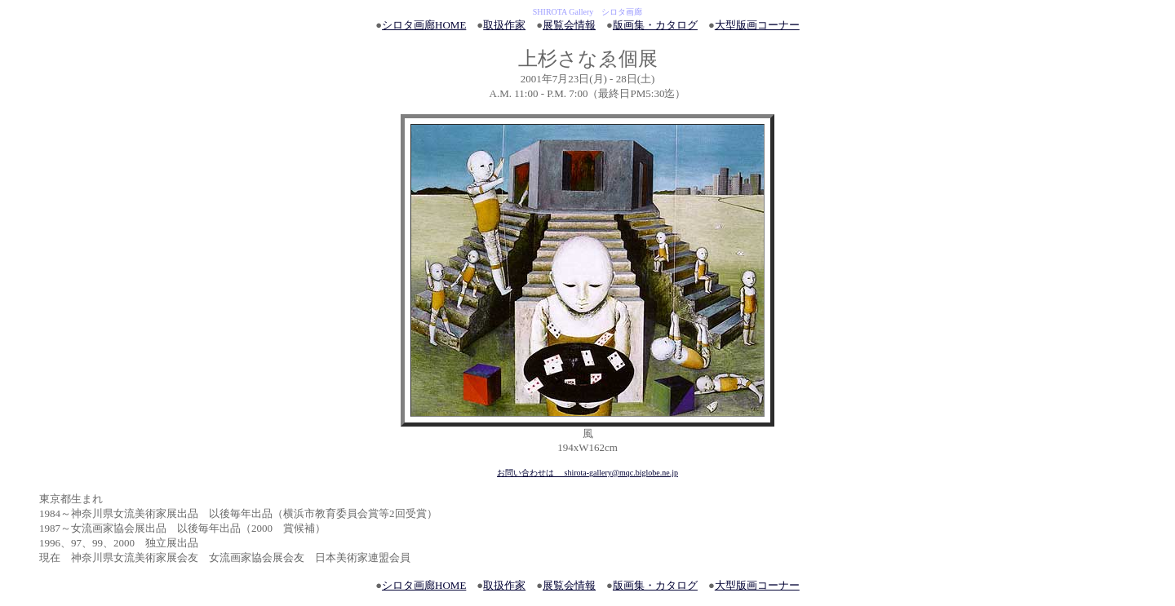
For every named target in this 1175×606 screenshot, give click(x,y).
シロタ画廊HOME (424, 25)
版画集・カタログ (655, 25)
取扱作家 (504, 25)
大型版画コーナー (757, 25)
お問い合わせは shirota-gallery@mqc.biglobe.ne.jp (587, 472)
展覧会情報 (569, 25)
